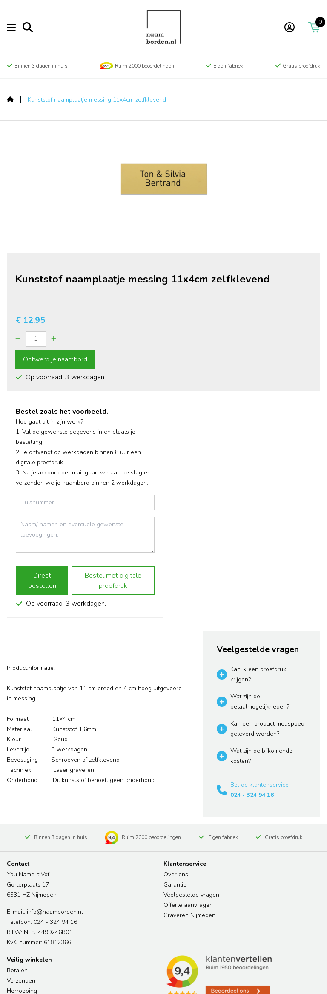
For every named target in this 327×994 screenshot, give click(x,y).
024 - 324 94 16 (252, 795)
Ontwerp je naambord (55, 359)
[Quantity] (36, 339)
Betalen (17, 970)
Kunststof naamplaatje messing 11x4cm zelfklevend (97, 99)
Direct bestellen (42, 580)
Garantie (175, 885)
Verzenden (21, 981)
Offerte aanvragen (188, 905)
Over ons (176, 874)
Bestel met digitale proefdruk (113, 580)
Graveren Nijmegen (189, 915)
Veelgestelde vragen (191, 895)
